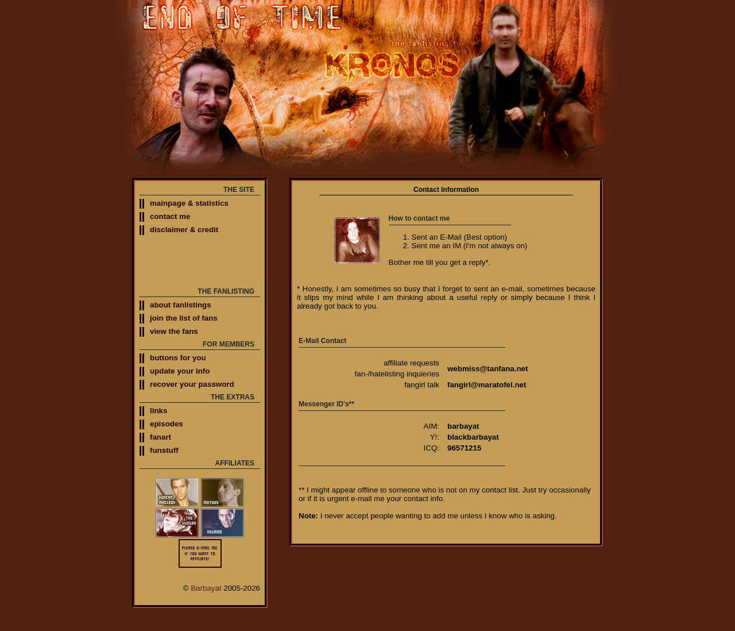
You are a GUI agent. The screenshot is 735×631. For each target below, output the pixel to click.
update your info (180, 371)
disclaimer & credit (184, 229)
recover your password (192, 384)
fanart (160, 437)
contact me (170, 216)
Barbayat (206, 588)
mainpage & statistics (189, 203)
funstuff (164, 450)
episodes (166, 424)
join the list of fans (184, 318)
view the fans (174, 331)
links (158, 410)
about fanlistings (180, 305)
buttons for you (178, 357)
